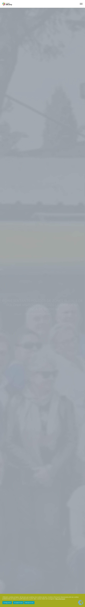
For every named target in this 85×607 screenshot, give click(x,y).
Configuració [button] (7, 602)
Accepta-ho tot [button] (18, 602)
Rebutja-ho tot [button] (29, 602)
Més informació (60, 599)
